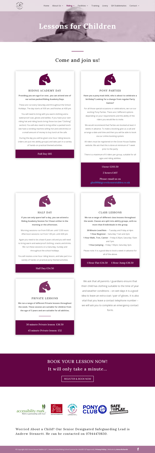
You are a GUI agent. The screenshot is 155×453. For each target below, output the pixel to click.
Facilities (82, 6)
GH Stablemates (118, 6)
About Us (56, 6)
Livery (105, 6)
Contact (133, 6)
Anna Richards (122, 449)
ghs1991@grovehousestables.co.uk (110, 182)
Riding (69, 6)
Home (46, 6)
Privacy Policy (100, 449)
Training (95, 6)
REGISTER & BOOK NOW (77, 378)
